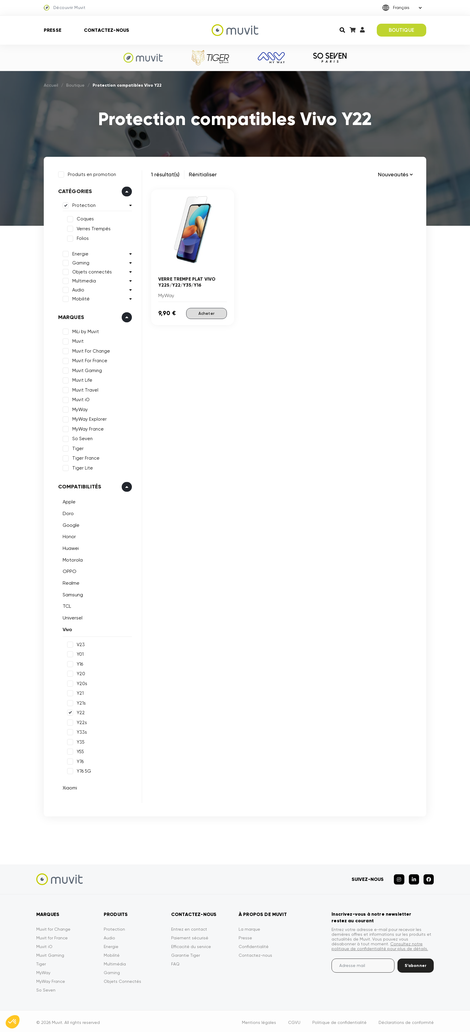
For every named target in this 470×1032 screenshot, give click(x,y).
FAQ (175, 961)
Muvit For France (88, 360)
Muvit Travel (84, 389)
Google (70, 524)
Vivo (66, 628)
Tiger (77, 447)
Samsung (72, 594)
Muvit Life (81, 379)
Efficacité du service (191, 943)
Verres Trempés (93, 228)
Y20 (80, 673)
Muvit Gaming (86, 369)
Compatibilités (79, 486)
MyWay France (87, 428)
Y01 (79, 653)
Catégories (74, 190)
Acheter (206, 313)
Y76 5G (83, 770)
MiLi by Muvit (84, 330)
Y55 (79, 750)
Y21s (80, 702)
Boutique (75, 85)
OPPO (69, 571)
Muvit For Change (90, 350)
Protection (83, 204)
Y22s (81, 721)
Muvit (77, 340)
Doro (67, 512)
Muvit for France (52, 935)
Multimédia (115, 961)
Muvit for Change (53, 926)
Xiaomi (69, 787)
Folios (82, 237)
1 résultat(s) (165, 174)
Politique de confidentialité (339, 1019)
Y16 (79, 663)
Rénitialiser (203, 174)
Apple (68, 501)
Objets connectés (91, 271)
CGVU (294, 1019)
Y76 (79, 760)
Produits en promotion (91, 173)
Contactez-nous (106, 30)
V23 (80, 643)
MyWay (79, 408)
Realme (70, 582)
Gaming (79, 262)
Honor (68, 536)
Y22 (80, 711)
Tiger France (85, 457)
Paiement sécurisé (189, 935)
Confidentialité (254, 943)
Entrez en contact (189, 926)
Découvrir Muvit (64, 7)
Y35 (80, 741)
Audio (77, 289)
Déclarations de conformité (406, 1019)
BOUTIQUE (401, 30)
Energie (79, 253)
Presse (52, 30)
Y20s (81, 682)
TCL (66, 605)
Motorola (72, 559)
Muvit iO (80, 399)
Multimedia (83, 280)
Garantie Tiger (185, 952)
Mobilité (80, 298)
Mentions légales (259, 1019)
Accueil (51, 85)
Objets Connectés (122, 978)
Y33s (81, 731)
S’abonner (416, 962)
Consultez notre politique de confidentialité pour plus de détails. (380, 943)
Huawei (70, 547)
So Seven (81, 438)
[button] (12, 1022)
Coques (84, 218)
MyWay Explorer (88, 418)
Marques (70, 316)
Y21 (79, 692)
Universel (72, 617)
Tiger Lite (81, 467)
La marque (249, 926)
